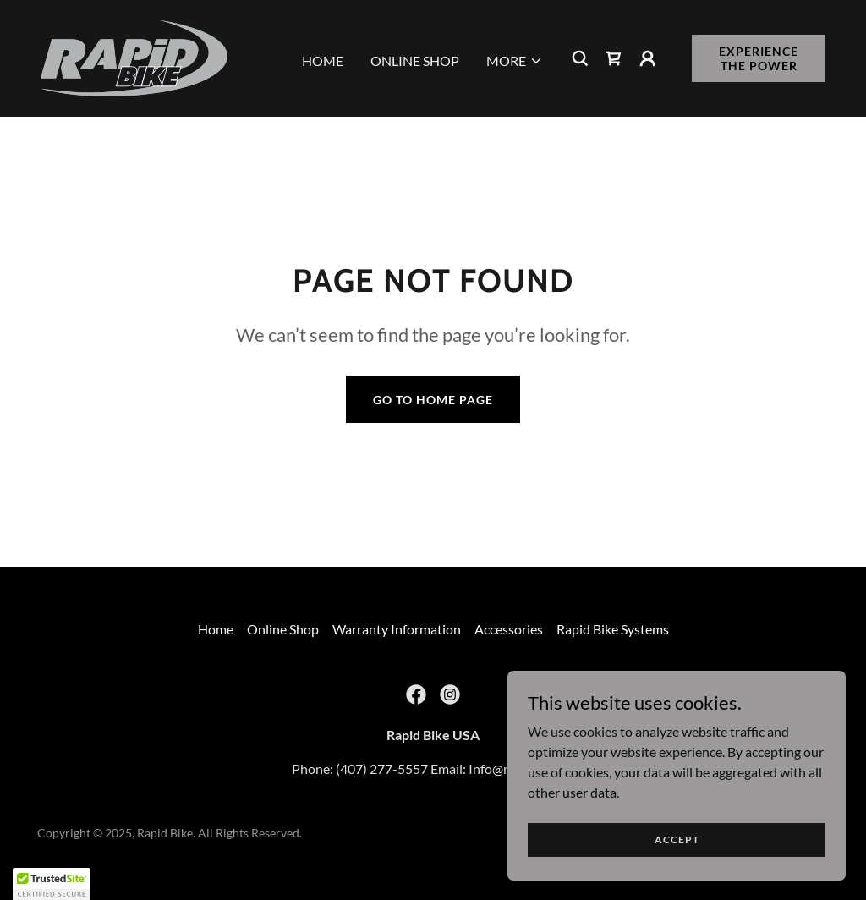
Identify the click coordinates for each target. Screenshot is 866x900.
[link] (134, 56)
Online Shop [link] (414, 60)
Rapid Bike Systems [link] (612, 629)
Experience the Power (758, 58)
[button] (514, 61)
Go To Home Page (433, 399)
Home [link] (322, 60)
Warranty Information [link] (396, 629)
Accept (677, 839)
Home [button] (215, 629)
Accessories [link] (508, 629)
